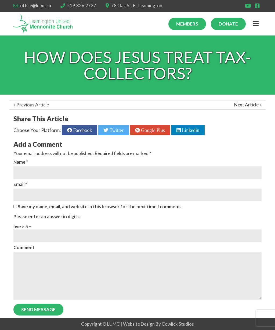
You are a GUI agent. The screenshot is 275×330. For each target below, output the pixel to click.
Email (20, 184)
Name (20, 162)
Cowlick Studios (178, 324)
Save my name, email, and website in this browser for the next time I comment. (99, 206)
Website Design (139, 324)
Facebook (82, 130)
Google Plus (152, 130)
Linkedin (190, 130)
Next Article (246, 104)
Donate (228, 24)
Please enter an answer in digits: (47, 216)
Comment (24, 247)
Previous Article (32, 104)
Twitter (115, 130)
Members (187, 24)
